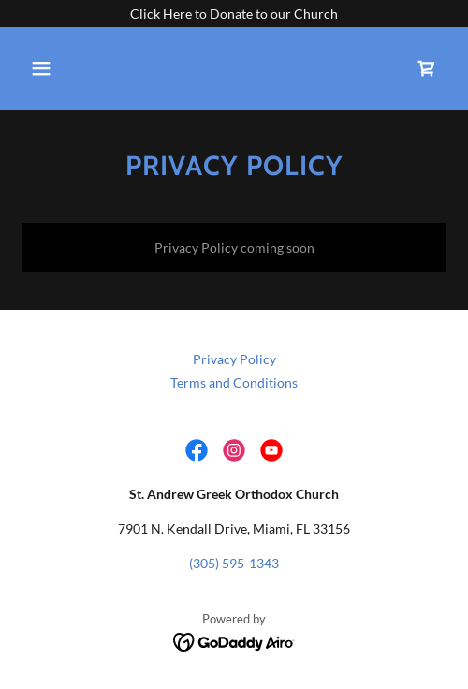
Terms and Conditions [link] (234, 382)
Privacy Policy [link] (234, 359)
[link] (427, 68)
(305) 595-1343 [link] (234, 563)
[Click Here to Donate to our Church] (234, 13)
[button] (70, 68)
